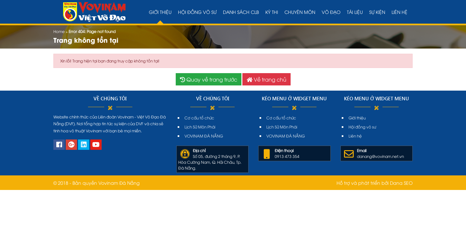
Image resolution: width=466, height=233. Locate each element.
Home (59, 31)
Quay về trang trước (208, 79)
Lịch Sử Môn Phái (199, 126)
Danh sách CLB (241, 12)
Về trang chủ (266, 79)
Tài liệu (355, 12)
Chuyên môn (299, 12)
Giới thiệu (160, 12)
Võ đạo (331, 12)
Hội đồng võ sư (197, 12)
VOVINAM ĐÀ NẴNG (203, 136)
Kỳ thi (271, 12)
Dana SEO (401, 183)
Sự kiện (377, 12)
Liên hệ (399, 12)
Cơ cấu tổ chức (199, 117)
